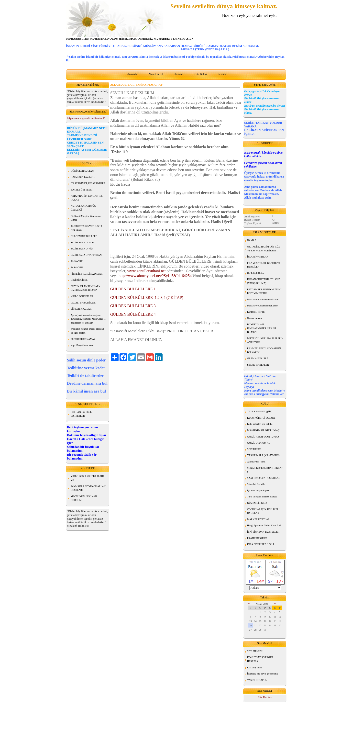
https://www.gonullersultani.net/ (86, 118)
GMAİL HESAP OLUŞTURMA (263, 436)
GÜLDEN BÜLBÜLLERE (84, 236)
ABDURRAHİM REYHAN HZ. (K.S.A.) (87, 197)
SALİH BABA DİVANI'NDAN (86, 255)
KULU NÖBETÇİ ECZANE (261, 417)
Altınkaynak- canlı (256, 461)
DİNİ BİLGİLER (79, 280)
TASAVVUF (77, 261)
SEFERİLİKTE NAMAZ (83, 339)
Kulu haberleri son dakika (260, 424)
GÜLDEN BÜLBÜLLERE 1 (133, 289)
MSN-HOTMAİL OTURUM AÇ (263, 430)
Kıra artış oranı (254, 667)
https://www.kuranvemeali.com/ (262, 299)
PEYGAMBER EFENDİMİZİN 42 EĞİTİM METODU (264, 291)
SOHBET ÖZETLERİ (81, 189)
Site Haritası (265, 697)
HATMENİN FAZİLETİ (83, 177)
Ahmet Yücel (155, 73)
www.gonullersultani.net (146, 271)
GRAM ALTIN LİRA (257, 358)
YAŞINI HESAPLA (257, 680)
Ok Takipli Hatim (255, 273)
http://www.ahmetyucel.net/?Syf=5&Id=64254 (155, 276)
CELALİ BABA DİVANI (83, 302)
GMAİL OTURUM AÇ (258, 442)
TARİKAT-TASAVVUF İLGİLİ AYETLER (86, 228)
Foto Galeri (200, 73)
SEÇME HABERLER (258, 364)
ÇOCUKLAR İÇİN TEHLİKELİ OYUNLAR (263, 511)
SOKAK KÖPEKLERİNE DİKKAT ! (265, 470)
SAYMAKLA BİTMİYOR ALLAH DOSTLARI (88, 488)
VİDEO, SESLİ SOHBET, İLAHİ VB (87, 478)
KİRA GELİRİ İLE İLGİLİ (260, 544)
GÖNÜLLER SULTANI (82, 170)
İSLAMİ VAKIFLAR (257, 256)
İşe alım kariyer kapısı (258, 490)
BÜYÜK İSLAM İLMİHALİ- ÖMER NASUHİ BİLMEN (85, 288)
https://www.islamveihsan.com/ (262, 305)
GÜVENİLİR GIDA (257, 503)
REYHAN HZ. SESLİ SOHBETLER (81, 414)
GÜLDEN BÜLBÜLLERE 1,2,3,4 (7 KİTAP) (146, 297)
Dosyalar (179, 73)
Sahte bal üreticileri (256, 484)
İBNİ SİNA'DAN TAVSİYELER (263, 531)
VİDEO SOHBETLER (82, 296)
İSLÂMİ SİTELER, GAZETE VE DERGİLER (263, 265)
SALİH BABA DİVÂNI (82, 248)
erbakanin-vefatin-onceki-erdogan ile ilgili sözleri (87, 330)
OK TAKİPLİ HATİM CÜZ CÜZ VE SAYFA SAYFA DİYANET (263, 248)
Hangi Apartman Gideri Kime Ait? (264, 525)
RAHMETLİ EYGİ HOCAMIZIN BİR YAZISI (264, 350)
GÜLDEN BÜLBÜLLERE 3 (133, 306)
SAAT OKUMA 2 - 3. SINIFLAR (263, 478)
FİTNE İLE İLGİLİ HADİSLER (86, 273)
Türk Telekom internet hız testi (262, 496)
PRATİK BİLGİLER (257, 538)
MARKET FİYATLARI (258, 519)
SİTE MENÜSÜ (255, 651)
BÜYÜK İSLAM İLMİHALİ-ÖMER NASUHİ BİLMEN (261, 328)
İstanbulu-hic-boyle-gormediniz (262, 673)
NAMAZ (251, 240)
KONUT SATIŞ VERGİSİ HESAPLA (260, 659)
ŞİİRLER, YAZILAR (81, 308)
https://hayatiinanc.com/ (82, 345)
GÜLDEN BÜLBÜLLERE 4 (133, 314)
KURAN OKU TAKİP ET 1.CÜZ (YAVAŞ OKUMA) (263, 281)
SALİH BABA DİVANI (82, 242)
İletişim (222, 73)
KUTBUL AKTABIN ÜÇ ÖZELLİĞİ (83, 207)
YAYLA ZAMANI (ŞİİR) (259, 411)
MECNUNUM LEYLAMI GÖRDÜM (84, 498)
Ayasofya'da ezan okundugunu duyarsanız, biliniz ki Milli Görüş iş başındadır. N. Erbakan (88, 319)
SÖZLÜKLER (254, 449)
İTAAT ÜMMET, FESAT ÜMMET (88, 183)
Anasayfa (132, 73)
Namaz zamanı (254, 318)
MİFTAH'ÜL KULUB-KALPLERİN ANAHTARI (265, 340)
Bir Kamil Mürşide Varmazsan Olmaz (85, 218)
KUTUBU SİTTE (255, 312)
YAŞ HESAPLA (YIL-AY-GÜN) (263, 455)
